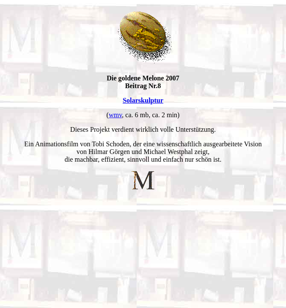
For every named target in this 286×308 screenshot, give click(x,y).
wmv (115, 114)
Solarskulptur (143, 100)
